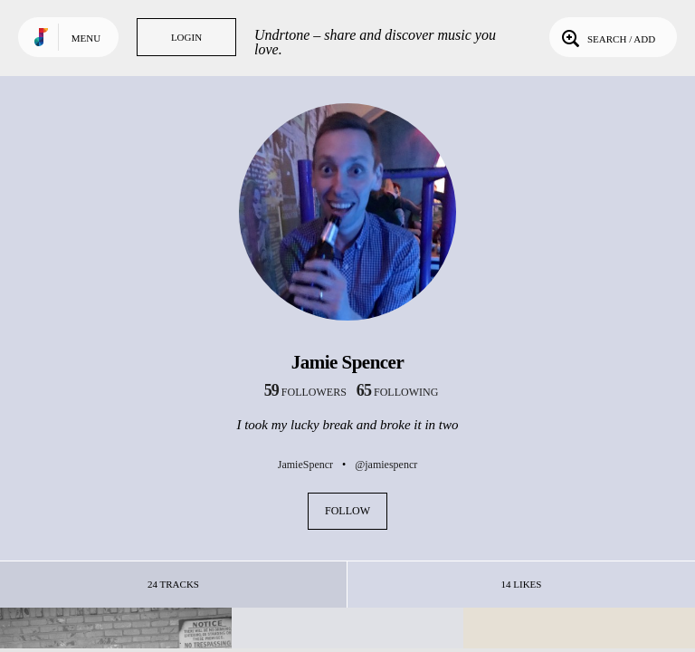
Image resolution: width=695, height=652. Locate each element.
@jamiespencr (386, 464)
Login (186, 37)
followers (305, 392)
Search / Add (606, 37)
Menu (85, 38)
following (398, 392)
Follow (347, 510)
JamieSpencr (305, 464)
